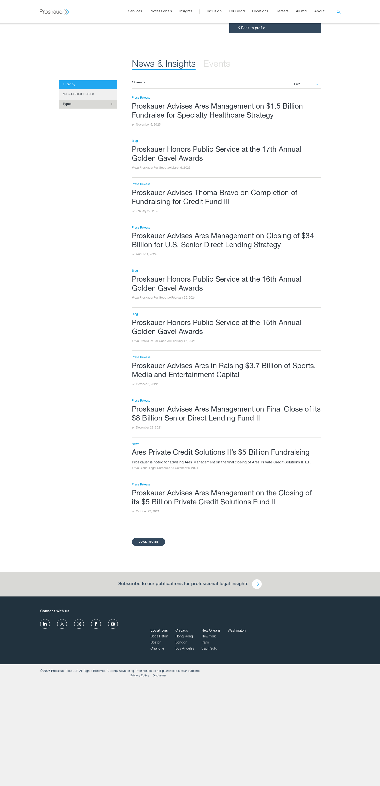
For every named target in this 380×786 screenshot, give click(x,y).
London (276, 749)
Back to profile (251, 138)
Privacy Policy (310, 779)
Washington (331, 737)
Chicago (276, 737)
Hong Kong (278, 743)
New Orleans (305, 737)
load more (149, 666)
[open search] (338, 11)
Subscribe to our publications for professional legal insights (182, 709)
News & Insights (167, 175)
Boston (250, 749)
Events (225, 175)
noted (158, 586)
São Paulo (303, 755)
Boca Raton (254, 743)
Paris (299, 749)
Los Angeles (279, 755)
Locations (253, 737)
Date (297, 194)
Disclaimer (330, 779)
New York (303, 743)
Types (67, 214)
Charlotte (252, 755)
